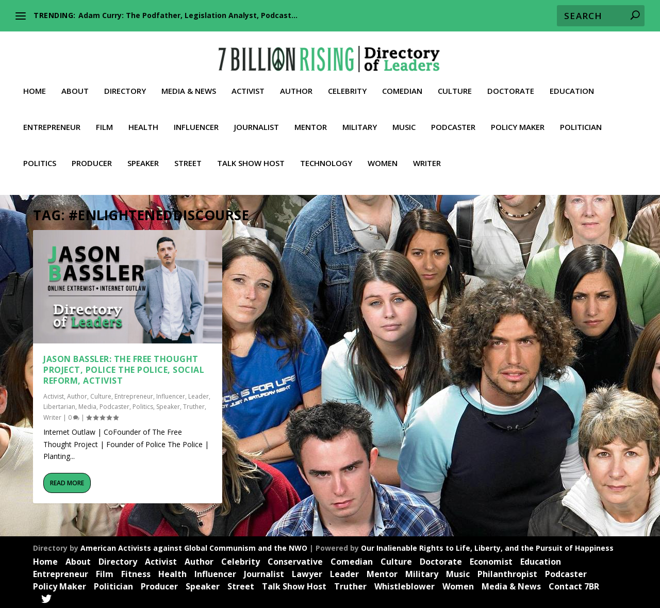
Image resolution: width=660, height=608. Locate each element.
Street (188, 155)
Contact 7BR (574, 584)
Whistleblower (404, 584)
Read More (67, 481)
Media (87, 405)
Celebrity (347, 83)
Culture (455, 83)
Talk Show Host (251, 155)
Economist (491, 560)
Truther (194, 405)
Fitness (136, 572)
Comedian (402, 83)
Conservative (295, 560)
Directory (125, 83)
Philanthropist (507, 572)
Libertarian (59, 405)
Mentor (310, 119)
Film (104, 119)
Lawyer (307, 572)
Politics (39, 155)
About (75, 83)
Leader (198, 394)
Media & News (188, 83)
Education (572, 83)
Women (383, 155)
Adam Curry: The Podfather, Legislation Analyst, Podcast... (188, 15)
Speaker (143, 155)
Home (34, 83)
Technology (326, 155)
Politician (581, 119)
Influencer (196, 119)
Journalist (256, 119)
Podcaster (453, 119)
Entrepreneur (51, 119)
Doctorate (510, 83)
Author (296, 83)
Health (143, 119)
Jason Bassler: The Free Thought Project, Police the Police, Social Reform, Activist (123, 368)
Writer (427, 155)
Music (404, 119)
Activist (248, 83)
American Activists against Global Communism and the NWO (193, 546)
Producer (92, 155)
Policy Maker (517, 119)
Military (359, 119)
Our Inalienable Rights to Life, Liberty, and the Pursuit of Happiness (487, 546)
